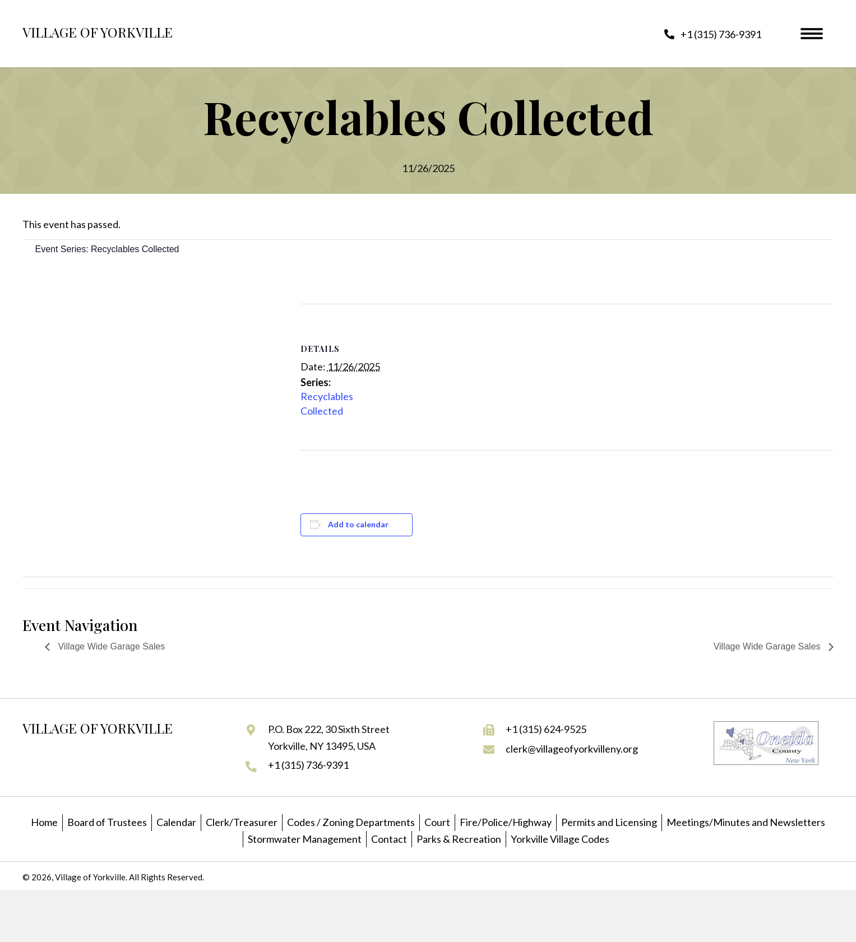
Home (44, 822)
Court (437, 822)
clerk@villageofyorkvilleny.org (572, 749)
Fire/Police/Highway (506, 822)
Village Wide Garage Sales (110, 646)
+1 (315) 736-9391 (308, 765)
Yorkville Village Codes (560, 839)
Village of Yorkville (97, 32)
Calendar (176, 822)
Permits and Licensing (609, 822)
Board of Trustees (107, 822)
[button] (713, 34)
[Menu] (811, 33)
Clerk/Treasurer (241, 822)
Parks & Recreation (459, 839)
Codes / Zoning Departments (351, 822)
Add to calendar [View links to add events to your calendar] (358, 524)
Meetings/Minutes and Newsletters (746, 822)
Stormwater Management (305, 839)
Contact (389, 839)
